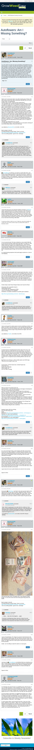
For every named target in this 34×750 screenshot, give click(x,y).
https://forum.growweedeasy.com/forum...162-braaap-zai (19, 412)
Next (30, 48)
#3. (31, 187)
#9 (31, 385)
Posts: (18, 57)
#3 (31, 170)
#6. (31, 302)
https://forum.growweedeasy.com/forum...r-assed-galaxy (13, 418)
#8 (31, 347)
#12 (31, 529)
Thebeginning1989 (12, 676)
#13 (31, 634)
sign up (10, 21)
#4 (31, 207)
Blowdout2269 (11, 88)
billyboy (10, 626)
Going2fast (10, 377)
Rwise (9, 162)
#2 (31, 96)
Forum (5, 15)
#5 (31, 239)
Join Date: (10, 57)
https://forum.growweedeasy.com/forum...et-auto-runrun (20, 416)
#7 (31, 323)
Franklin (10, 315)
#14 (31, 660)
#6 (31, 269)
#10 (31, 448)
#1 (31, 61)
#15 (31, 684)
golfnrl (9, 199)
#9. (31, 427)
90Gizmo (7, 187)
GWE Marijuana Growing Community (15, 15)
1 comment (6, 139)
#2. (31, 142)
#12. (31, 612)
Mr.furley (10, 440)
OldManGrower (12, 339)
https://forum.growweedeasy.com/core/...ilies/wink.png (13, 293)
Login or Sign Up (28, 1)
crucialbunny (11, 53)
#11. (31, 503)
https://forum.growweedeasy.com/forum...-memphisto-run (14, 415)
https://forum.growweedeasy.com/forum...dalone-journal (13, 132)
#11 (31, 488)
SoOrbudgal (11, 261)
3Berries (10, 232)
